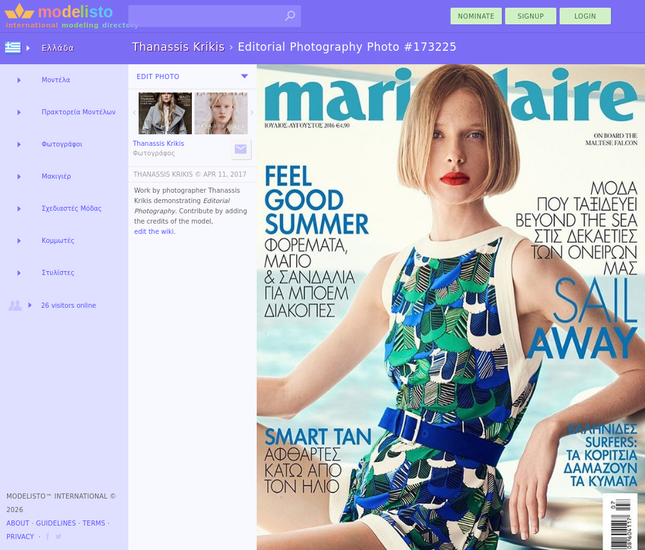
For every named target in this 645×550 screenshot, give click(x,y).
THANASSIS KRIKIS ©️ (167, 174)
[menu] (244, 76)
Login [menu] (585, 16)
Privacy (20, 536)
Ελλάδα (58, 48)
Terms (94, 523)
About (18, 523)
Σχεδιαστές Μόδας (72, 208)
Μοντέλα (56, 80)
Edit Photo (158, 76)
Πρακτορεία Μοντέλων (79, 112)
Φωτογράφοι (62, 144)
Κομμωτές (58, 240)
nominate (476, 16)
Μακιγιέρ (56, 176)
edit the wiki (154, 231)
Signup (531, 16)
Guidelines (56, 523)
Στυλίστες (58, 272)
